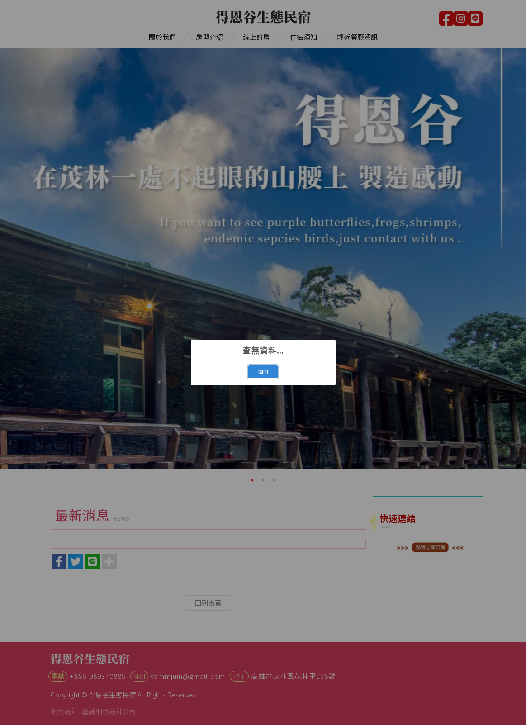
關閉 (263, 371)
